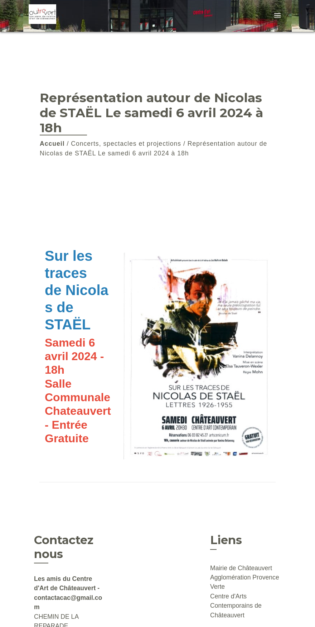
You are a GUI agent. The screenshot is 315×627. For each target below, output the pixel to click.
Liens (226, 540)
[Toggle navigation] (277, 16)
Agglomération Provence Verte (244, 582)
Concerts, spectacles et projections (126, 143)
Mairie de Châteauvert (241, 568)
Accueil (52, 143)
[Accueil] (73, 16)
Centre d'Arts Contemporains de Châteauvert (236, 606)
